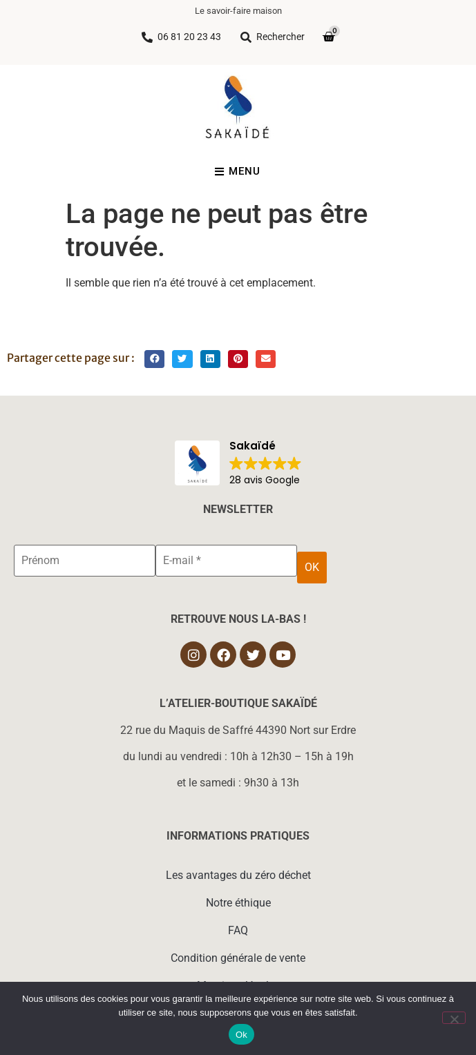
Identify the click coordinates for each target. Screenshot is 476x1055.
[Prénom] (84, 561)
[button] (154, 359)
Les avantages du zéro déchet (238, 875)
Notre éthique (238, 902)
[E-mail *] (226, 561)
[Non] (454, 1018)
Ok (241, 1034)
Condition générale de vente (238, 958)
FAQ (238, 930)
